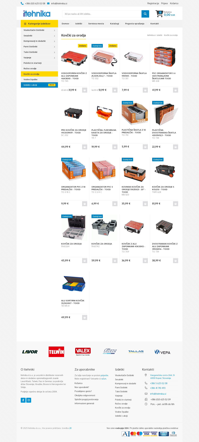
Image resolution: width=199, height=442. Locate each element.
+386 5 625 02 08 (158, 383)
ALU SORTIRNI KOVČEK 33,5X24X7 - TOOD (72, 301)
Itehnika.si (151, 35)
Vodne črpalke (30, 79)
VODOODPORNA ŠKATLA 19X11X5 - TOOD (134, 74)
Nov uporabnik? (82, 387)
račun (103, 378)
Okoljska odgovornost (85, 395)
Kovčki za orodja (31, 74)
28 (70, 428)
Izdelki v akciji (30, 85)
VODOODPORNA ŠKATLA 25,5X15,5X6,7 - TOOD (103, 74)
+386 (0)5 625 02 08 (35, 3)
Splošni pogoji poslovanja (86, 399)
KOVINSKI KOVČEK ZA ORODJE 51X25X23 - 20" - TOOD (134, 189)
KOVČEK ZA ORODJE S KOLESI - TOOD (163, 188)
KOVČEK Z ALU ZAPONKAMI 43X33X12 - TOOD (133, 246)
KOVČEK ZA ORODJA (71, 243)
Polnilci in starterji (32, 63)
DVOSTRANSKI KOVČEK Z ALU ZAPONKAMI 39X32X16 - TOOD (165, 246)
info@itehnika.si (59, 3)
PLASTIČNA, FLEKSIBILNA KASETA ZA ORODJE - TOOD (103, 133)
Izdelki (78, 23)
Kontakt (154, 23)
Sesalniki (28, 35)
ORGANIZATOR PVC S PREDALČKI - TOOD (102, 188)
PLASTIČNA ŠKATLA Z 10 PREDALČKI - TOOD (134, 131)
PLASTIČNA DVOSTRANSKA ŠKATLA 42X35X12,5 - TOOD (164, 133)
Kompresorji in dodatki (35, 41)
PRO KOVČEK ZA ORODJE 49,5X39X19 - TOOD (73, 131)
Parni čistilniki (30, 46)
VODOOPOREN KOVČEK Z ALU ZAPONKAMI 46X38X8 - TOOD (74, 76)
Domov (65, 23)
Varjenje (27, 57)
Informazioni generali (84, 403)
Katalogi (114, 23)
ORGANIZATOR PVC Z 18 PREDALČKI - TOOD (73, 188)
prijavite (104, 375)
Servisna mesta (96, 23)
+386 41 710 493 (157, 388)
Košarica (78, 383)
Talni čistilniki (30, 52)
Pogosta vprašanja (134, 23)
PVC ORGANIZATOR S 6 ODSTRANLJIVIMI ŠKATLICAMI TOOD (163, 76)
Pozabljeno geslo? (83, 391)
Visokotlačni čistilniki (34, 30)
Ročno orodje (30, 68)
